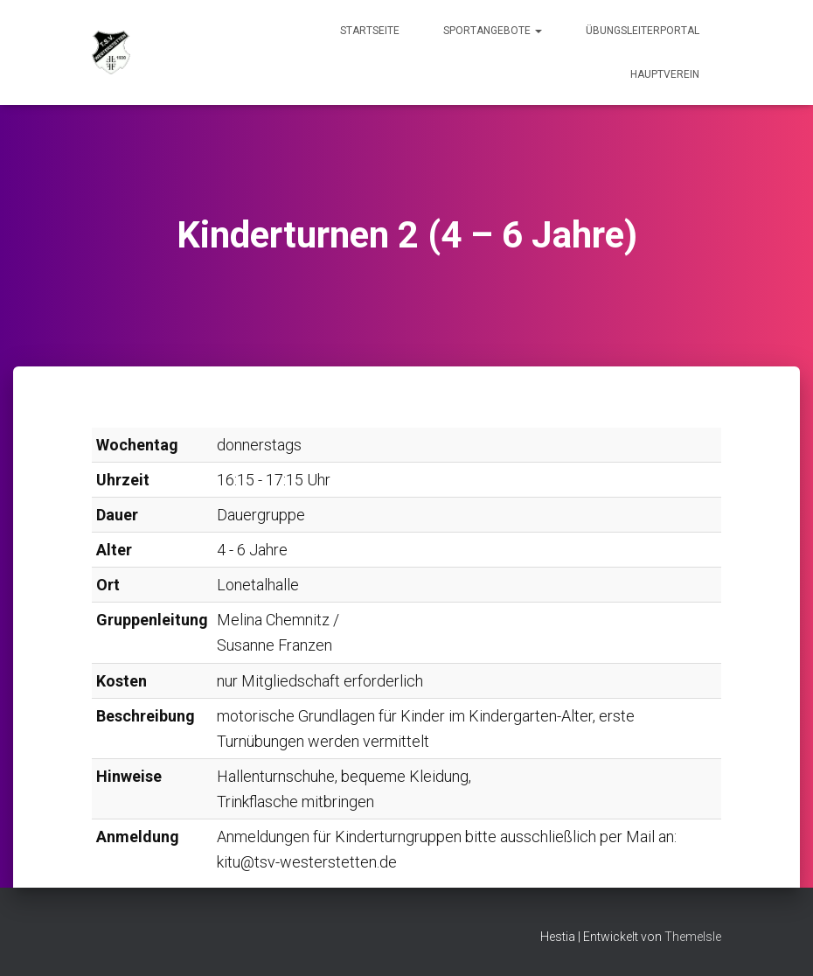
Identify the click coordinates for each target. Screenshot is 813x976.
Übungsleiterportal (642, 30)
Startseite (370, 30)
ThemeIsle (692, 937)
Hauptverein (664, 74)
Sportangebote (492, 30)
